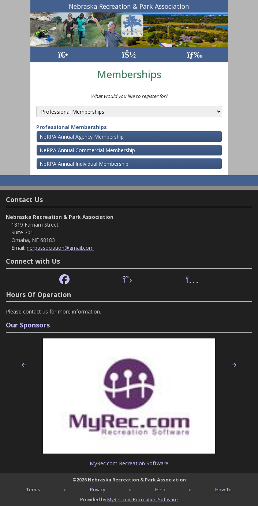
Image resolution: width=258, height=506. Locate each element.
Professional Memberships (71, 127)
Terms (33, 489)
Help (160, 489)
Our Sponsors (28, 324)
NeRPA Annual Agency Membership (82, 136)
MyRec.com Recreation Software (129, 463)
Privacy (97, 489)
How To (223, 489)
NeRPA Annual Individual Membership (84, 163)
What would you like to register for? (129, 96)
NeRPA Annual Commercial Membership (87, 150)
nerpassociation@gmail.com (60, 247)
